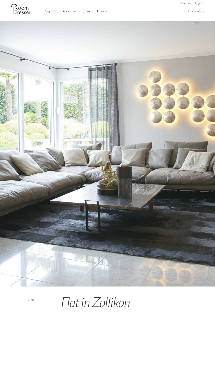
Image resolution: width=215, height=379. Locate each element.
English (199, 3)
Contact (103, 11)
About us (69, 11)
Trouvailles (196, 11)
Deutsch (185, 3)
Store (87, 11)
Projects (50, 11)
